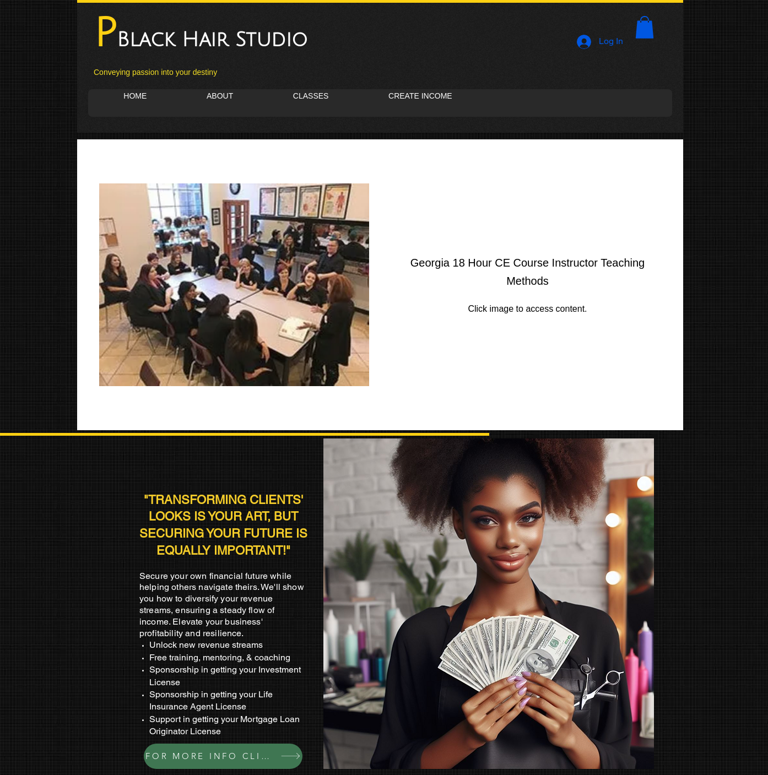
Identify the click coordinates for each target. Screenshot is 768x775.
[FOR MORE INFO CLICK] (223, 756)
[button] (644, 27)
